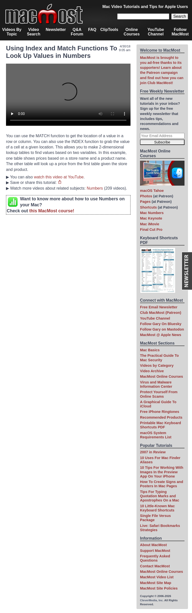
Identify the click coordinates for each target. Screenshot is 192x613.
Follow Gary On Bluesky (161, 324)
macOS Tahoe (152, 191)
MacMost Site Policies (159, 588)
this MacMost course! (51, 210)
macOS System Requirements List (156, 435)
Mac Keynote (151, 218)
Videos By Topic (12, 31)
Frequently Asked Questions (155, 558)
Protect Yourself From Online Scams (159, 394)
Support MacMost (155, 551)
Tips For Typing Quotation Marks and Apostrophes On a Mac (159, 496)
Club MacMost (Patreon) (160, 313)
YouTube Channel (156, 31)
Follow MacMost (180, 31)
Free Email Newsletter (159, 307)
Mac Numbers (152, 213)
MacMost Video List (157, 577)
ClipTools (109, 29)
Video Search (33, 31)
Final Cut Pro (151, 230)
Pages (145, 202)
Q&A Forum (77, 31)
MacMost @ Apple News (160, 335)
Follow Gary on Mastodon (162, 329)
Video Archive (152, 371)
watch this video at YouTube (59, 177)
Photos (146, 196)
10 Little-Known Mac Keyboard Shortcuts (157, 508)
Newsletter (56, 29)
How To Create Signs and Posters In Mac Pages (161, 484)
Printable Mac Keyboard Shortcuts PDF (160, 425)
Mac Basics (150, 350)
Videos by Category (157, 366)
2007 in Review (153, 452)
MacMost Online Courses (161, 376)
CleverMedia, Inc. (152, 600)
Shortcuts (148, 207)
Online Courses (132, 31)
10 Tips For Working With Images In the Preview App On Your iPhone (161, 472)
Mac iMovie (149, 224)
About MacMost (153, 545)
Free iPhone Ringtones (159, 412)
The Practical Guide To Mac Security (159, 358)
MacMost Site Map (155, 583)
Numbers (95, 188)
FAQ (92, 29)
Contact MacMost (155, 566)
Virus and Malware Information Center (156, 384)
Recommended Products (161, 417)
